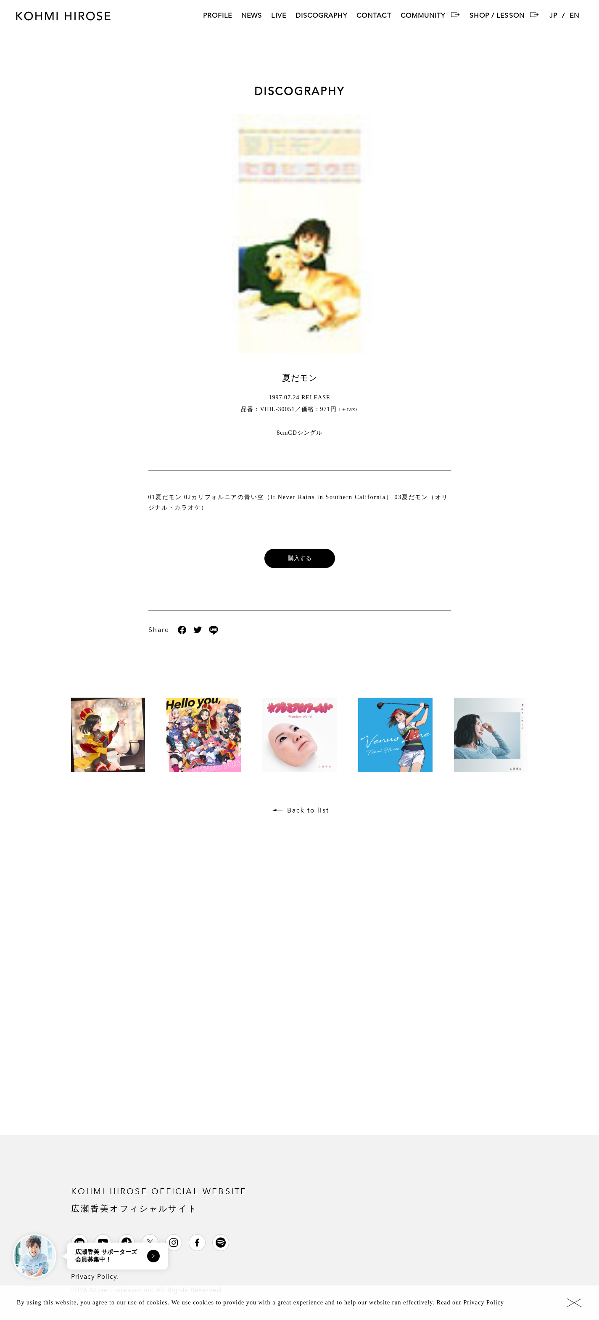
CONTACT (373, 16)
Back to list (308, 810)
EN (574, 16)
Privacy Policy (483, 1302)
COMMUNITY (423, 16)
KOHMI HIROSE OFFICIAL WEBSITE (159, 1199)
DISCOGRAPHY (321, 16)
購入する (299, 558)
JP (553, 16)
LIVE (278, 16)
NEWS (251, 16)
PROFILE (217, 16)
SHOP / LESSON (497, 16)
